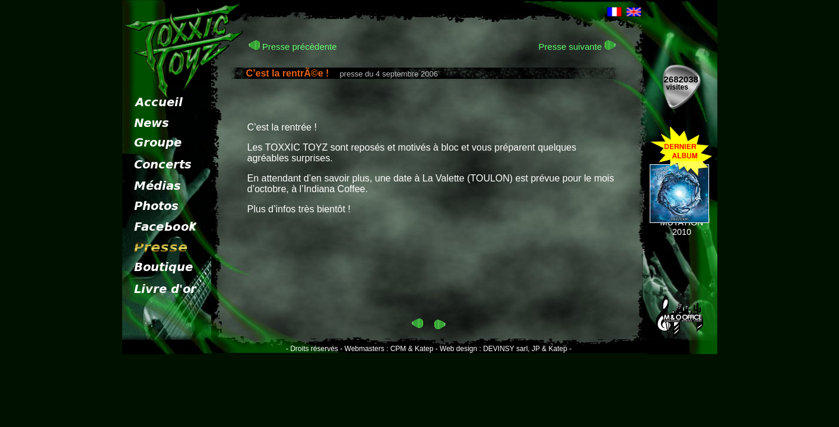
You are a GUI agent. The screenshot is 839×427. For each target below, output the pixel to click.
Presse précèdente (293, 47)
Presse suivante (577, 47)
